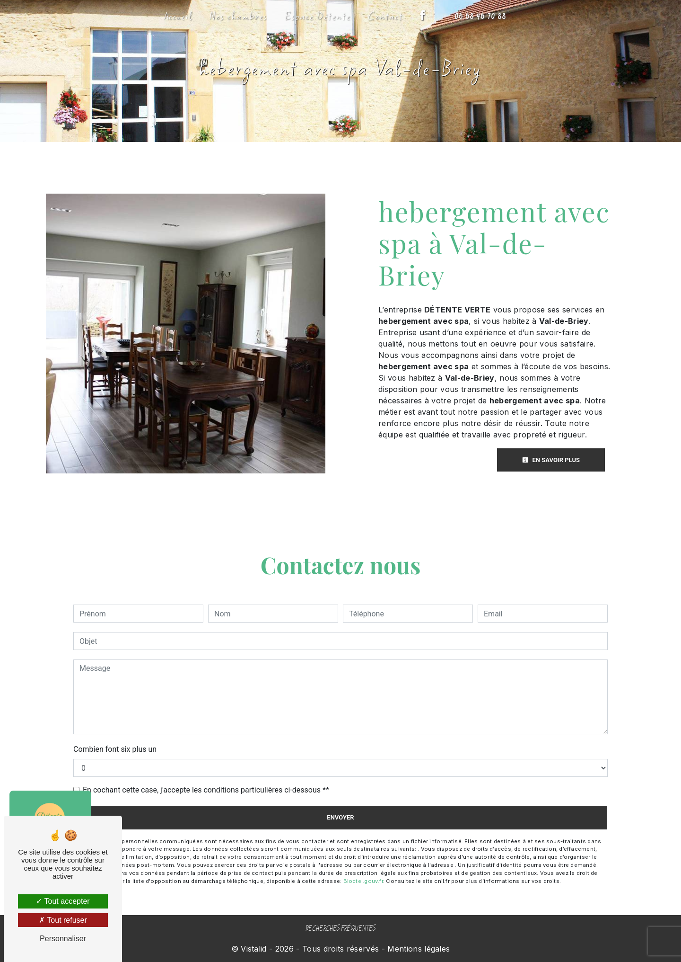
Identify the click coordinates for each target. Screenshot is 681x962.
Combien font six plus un (115, 749)
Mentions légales (417, 948)
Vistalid (254, 948)
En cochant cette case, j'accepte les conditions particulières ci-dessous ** (206, 789)
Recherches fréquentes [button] (340, 928)
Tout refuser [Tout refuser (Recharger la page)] (63, 920)
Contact (385, 16)
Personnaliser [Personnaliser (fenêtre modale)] (63, 939)
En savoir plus (551, 459)
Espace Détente (318, 16)
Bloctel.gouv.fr (363, 881)
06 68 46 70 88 (480, 16)
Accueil (178, 16)
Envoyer (340, 817)
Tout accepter (62, 901)
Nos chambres (239, 16)
